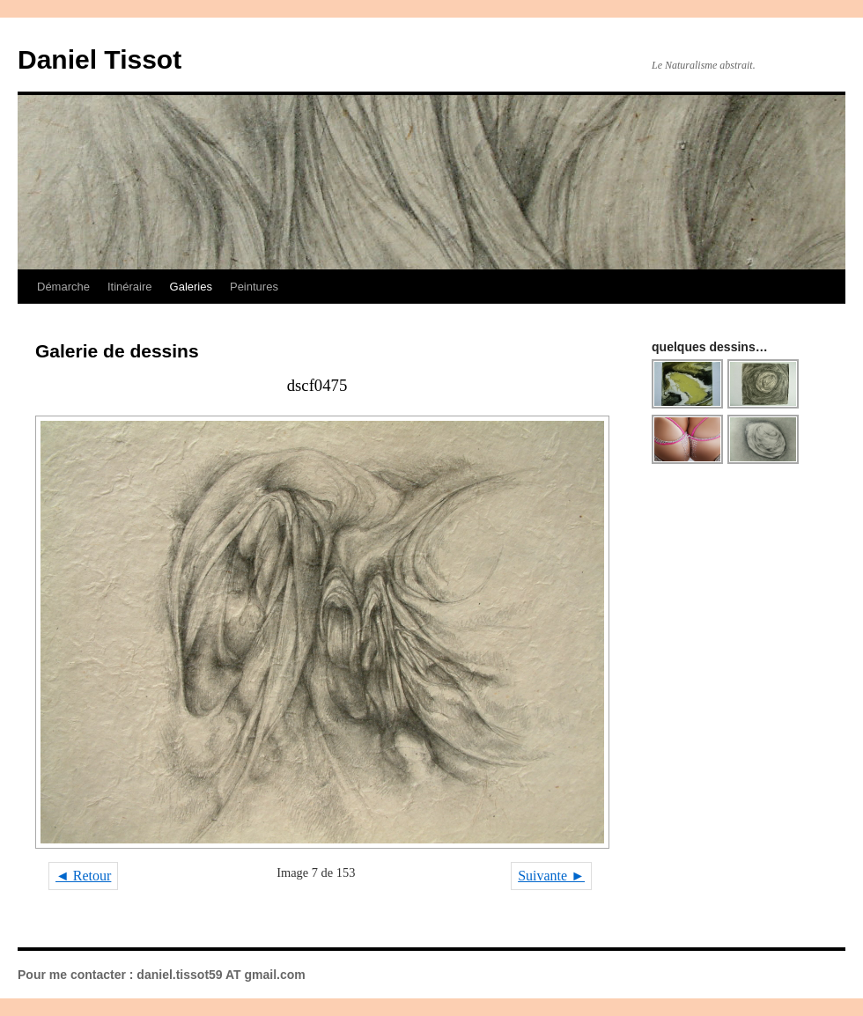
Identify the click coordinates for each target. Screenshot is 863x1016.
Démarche (63, 286)
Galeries (191, 286)
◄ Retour (83, 875)
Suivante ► (551, 875)
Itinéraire (129, 286)
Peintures (254, 286)
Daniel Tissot (99, 59)
